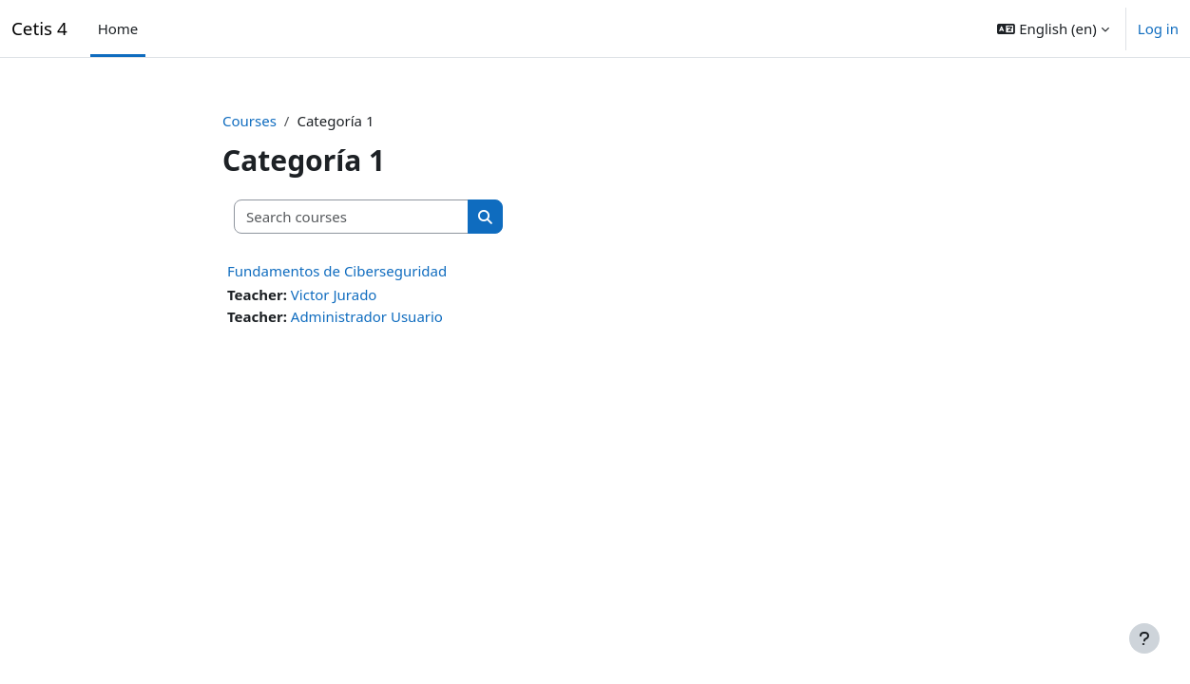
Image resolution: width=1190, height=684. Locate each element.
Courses (249, 120)
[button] (1053, 28)
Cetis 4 (39, 28)
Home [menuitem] (118, 28)
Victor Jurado (334, 294)
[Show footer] (1144, 638)
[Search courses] (352, 217)
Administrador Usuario (367, 316)
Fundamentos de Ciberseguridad (337, 270)
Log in (1158, 28)
